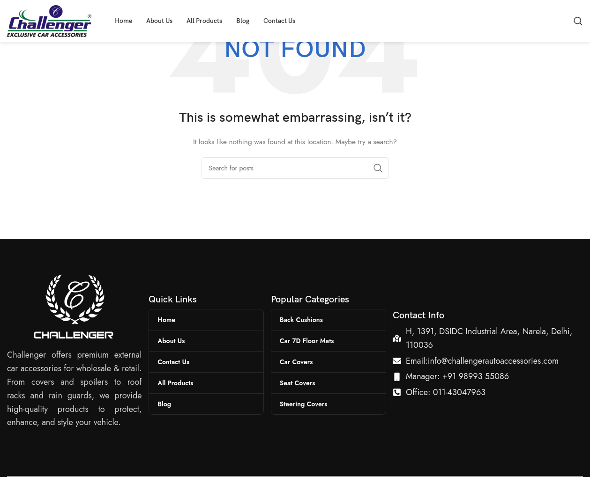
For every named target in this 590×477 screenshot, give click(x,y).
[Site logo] (49, 20)
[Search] (578, 21)
